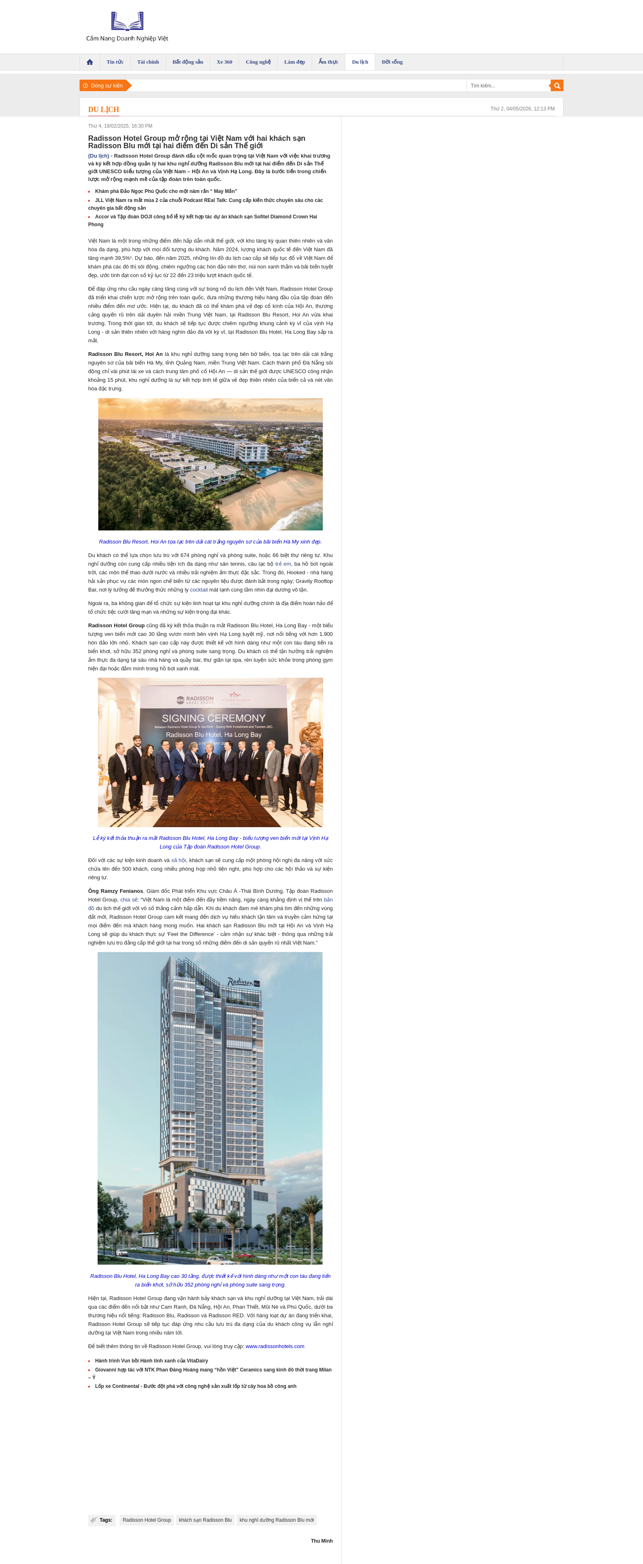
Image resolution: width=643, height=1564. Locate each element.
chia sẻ (129, 900)
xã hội (178, 860)
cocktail (198, 590)
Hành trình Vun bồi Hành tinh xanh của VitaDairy (151, 1361)
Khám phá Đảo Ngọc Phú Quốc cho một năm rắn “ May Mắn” (166, 191)
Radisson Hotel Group (147, 1520)
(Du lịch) (98, 156)
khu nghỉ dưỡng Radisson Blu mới (276, 1520)
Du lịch (103, 109)
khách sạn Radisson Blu (205, 1520)
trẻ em (283, 564)
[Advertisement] (210, 1453)
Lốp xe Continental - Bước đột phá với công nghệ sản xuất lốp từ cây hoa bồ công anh (195, 1386)
